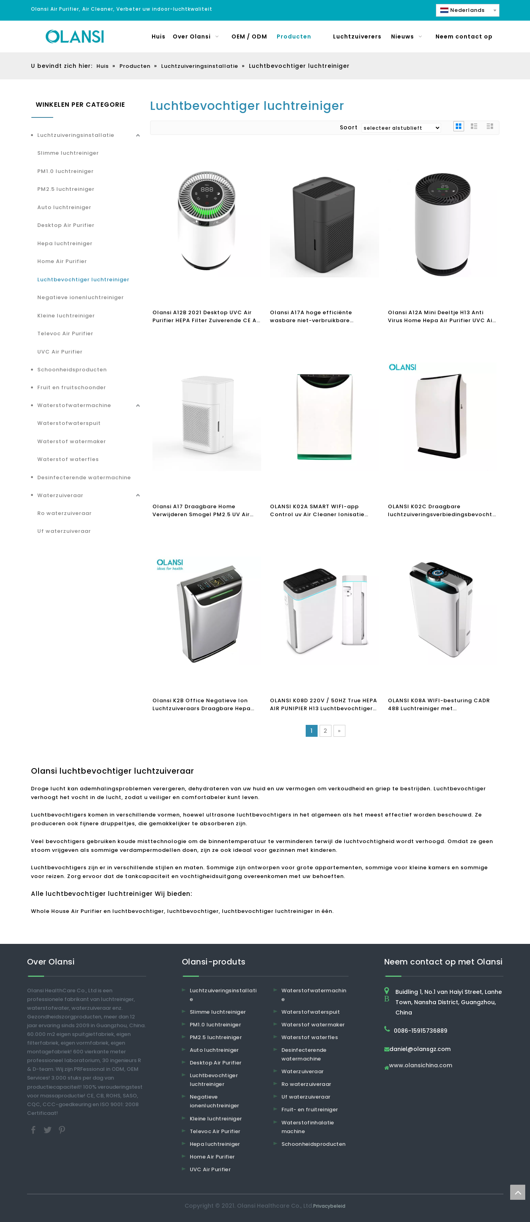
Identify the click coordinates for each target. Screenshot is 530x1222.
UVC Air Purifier (60, 351)
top (517, 1192)
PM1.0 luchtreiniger (65, 171)
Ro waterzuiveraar (64, 513)
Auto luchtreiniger (64, 207)
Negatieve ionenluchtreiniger (80, 297)
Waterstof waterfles (68, 459)
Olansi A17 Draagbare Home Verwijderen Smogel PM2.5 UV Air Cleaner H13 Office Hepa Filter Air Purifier (202, 511)
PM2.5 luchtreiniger (65, 189)
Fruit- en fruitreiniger (309, 1109)
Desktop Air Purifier (65, 225)
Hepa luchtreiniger (65, 243)
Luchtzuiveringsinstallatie (75, 135)
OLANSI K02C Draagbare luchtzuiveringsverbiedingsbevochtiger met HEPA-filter (442, 511)
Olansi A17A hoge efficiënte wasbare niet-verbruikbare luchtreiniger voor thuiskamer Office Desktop (324, 317)
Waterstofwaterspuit (69, 423)
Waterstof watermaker (71, 441)
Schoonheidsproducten (72, 369)
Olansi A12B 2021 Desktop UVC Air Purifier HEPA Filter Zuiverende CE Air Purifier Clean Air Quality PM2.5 (206, 317)
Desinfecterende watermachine (84, 477)
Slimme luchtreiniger (68, 153)
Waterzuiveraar (60, 495)
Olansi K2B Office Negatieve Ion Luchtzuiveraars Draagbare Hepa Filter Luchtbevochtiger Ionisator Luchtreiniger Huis (201, 705)
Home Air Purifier (62, 261)
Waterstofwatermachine (74, 405)
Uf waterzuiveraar (64, 531)
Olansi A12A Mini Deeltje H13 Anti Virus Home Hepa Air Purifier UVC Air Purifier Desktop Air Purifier (441, 317)
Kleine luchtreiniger (66, 315)
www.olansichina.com (420, 1066)
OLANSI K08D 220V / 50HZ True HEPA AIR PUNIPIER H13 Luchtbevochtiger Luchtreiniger (323, 705)
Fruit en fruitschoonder (71, 387)
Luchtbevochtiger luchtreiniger (83, 279)
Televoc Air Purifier (65, 333)
